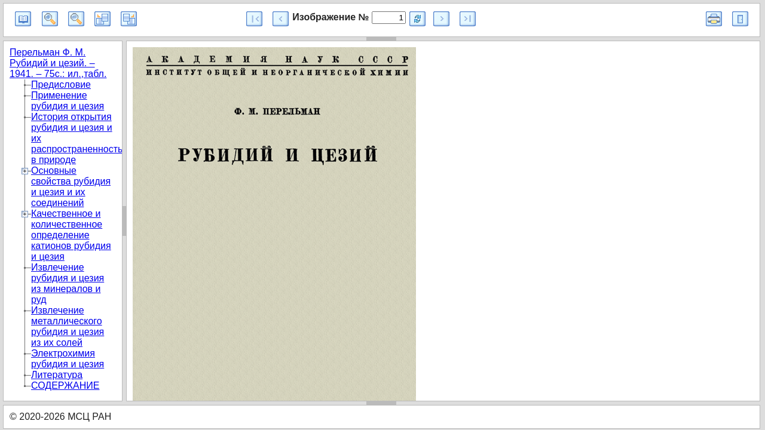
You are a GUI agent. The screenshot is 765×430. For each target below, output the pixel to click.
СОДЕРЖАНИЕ (65, 385)
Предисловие (61, 84)
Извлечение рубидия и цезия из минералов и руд (67, 283)
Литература (56, 375)
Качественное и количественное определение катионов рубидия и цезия (71, 235)
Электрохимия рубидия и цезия (67, 358)
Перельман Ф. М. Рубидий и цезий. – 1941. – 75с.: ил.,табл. (58, 63)
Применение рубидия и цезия (67, 100)
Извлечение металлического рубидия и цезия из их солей (67, 326)
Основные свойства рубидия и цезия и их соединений (71, 186)
